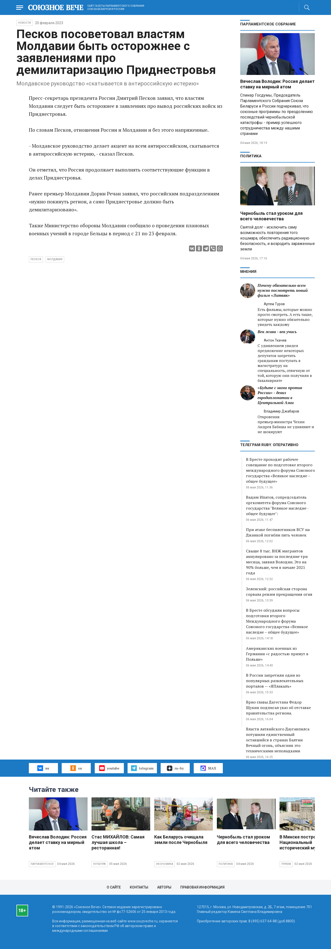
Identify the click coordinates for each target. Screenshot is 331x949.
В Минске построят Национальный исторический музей (302, 842)
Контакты (139, 887)
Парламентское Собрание (268, 24)
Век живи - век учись (277, 331)
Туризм (286, 864)
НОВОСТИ (24, 22)
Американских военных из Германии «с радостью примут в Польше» (277, 654)
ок (76, 768)
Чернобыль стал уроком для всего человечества (271, 216)
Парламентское (42, 864)
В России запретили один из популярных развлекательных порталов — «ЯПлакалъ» (274, 680)
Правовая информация (202, 887)
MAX (208, 768)
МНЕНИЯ (248, 271)
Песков (36, 259)
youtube (109, 768)
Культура (99, 864)
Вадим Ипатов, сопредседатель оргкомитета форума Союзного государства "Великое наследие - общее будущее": (277, 505)
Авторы (164, 887)
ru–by (175, 768)
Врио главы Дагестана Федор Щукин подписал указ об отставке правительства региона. (278, 707)
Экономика (164, 864)
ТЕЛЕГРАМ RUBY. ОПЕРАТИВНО (269, 445)
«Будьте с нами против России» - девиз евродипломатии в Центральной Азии (280, 395)
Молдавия (55, 259)
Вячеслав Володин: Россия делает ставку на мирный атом (277, 84)
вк (43, 768)
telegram (142, 768)
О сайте (114, 887)
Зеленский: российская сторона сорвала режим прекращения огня (279, 591)
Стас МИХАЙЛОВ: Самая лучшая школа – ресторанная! (118, 842)
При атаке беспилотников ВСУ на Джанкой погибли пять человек (278, 532)
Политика (251, 156)
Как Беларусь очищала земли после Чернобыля (180, 839)
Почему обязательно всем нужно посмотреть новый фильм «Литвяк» (283, 290)
